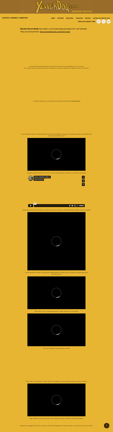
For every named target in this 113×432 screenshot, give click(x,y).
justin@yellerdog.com (101, 18)
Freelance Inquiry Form (86, 21)
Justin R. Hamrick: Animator (15, 18)
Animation (79, 18)
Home (53, 18)
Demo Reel (70, 18)
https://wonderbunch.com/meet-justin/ (55, 32)
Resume (87, 18)
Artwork (60, 18)
